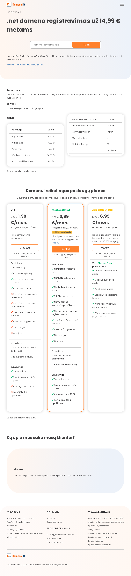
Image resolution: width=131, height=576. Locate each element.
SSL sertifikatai (12, 537)
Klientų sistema (93, 529)
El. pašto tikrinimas (95, 541)
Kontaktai (51, 518)
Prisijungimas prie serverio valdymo (102, 533)
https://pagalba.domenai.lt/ (112, 522)
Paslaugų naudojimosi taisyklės (60, 534)
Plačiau (55, 242)
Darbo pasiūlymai (54, 522)
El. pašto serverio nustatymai (99, 537)
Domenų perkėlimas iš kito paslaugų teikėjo (25, 533)
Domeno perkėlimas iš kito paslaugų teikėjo (25, 65)
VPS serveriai (12, 526)
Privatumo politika (54, 538)
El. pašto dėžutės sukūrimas (99, 545)
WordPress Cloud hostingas (18, 522)
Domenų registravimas (16, 529)
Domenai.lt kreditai (54, 542)
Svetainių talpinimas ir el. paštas (20, 518)
